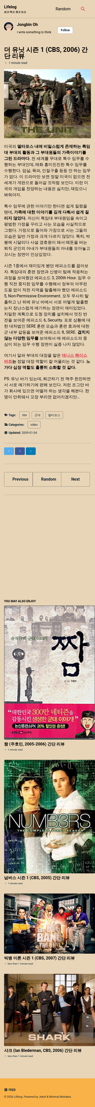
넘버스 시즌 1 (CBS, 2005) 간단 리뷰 (37, 877)
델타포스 (54, 415)
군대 (37, 415)
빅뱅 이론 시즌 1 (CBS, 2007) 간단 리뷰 (39, 958)
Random (63, 9)
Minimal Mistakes (60, 1096)
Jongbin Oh (27, 24)
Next (75, 479)
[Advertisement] (47, 546)
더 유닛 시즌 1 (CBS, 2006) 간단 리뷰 (46, 53)
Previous (20, 479)
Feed (10, 1090)
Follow (65, 30)
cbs (24, 415)
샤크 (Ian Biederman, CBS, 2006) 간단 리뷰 (43, 1050)
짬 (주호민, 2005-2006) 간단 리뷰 (34, 744)
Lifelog (15, 9)
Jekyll (42, 1096)
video (34, 424)
